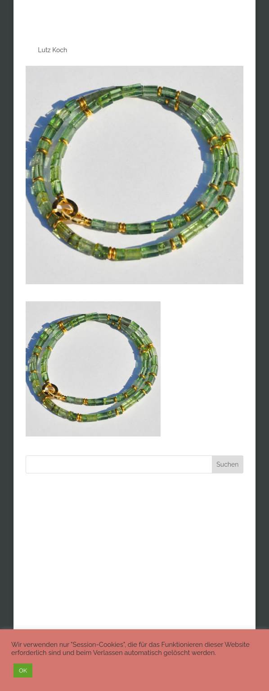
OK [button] (23, 670)
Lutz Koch (52, 50)
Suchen (227, 464)
